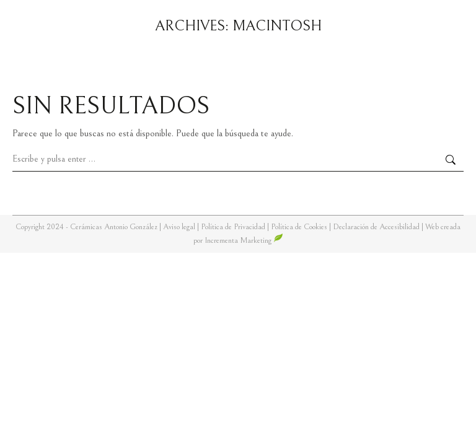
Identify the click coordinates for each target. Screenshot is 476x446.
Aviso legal (180, 227)
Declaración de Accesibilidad (376, 227)
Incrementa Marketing (244, 240)
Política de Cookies (299, 227)
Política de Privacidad (234, 227)
